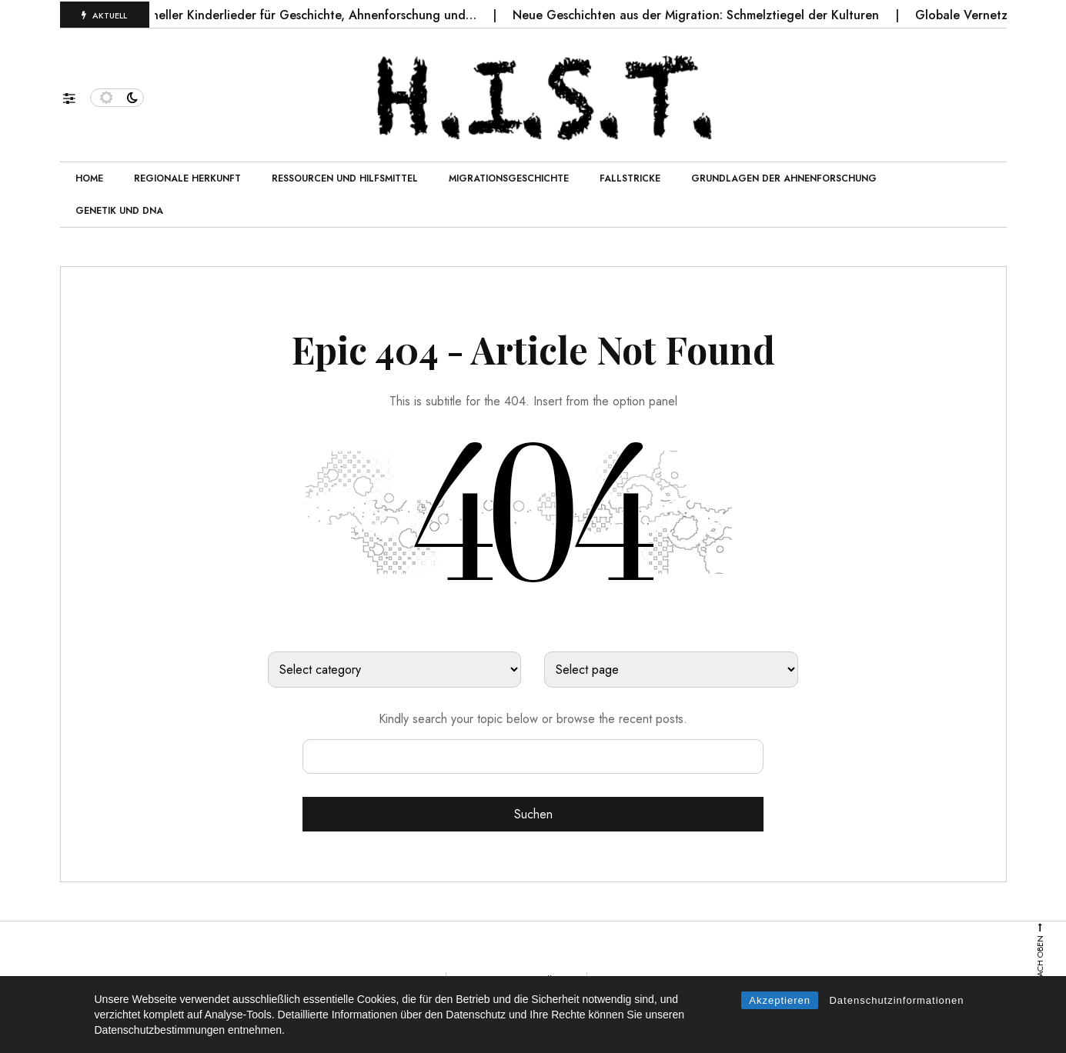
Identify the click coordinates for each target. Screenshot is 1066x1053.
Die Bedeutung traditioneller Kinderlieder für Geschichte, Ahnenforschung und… (261, 15)
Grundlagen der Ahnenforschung (784, 178)
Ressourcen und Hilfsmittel (345, 178)
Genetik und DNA (119, 211)
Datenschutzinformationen (896, 1000)
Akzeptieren (779, 1000)
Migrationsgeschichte (509, 178)
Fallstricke (630, 178)
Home (89, 178)
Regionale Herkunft (187, 178)
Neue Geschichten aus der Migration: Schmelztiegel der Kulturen (708, 15)
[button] (76, 94)
